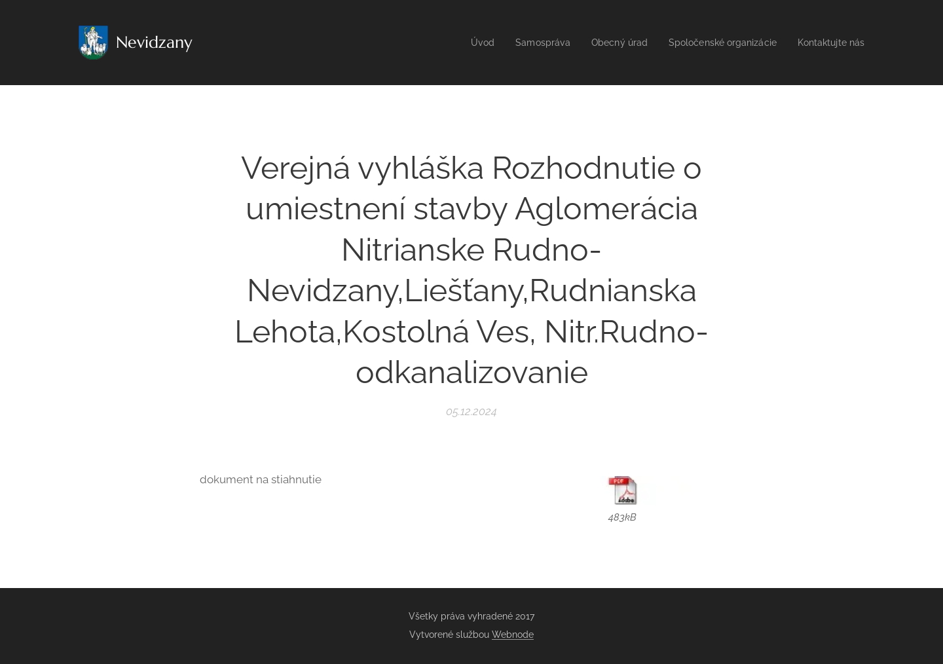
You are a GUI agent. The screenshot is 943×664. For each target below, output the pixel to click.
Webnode (513, 634)
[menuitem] (461, 42)
